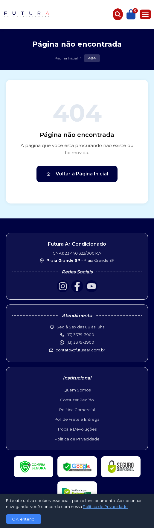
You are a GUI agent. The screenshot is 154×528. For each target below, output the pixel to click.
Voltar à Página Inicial (77, 174)
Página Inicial (66, 58)
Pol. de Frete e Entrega (77, 419)
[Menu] (145, 14)
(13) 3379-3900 (80, 342)
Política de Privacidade (77, 439)
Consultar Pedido (77, 399)
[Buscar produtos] (118, 14)
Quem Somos (77, 390)
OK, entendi (23, 519)
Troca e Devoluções (77, 429)
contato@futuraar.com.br (80, 350)
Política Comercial (77, 409)
